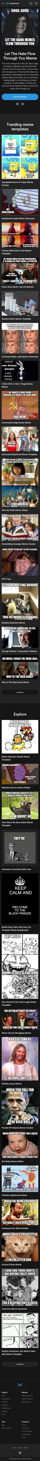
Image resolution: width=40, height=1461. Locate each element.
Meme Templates (27, 1399)
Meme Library (26, 1402)
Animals (4, 1402)
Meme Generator (27, 1396)
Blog (3, 1425)
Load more (20, 692)
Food (3, 1414)
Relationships (6, 1408)
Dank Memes (6, 1399)
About (24, 1425)
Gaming (4, 1411)
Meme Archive (6, 1428)
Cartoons (5, 1405)
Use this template (20, 97)
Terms (14, 1448)
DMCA (24, 1437)
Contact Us (25, 1428)
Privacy (20, 1448)
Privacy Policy (26, 1434)
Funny (4, 1396)
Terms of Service (27, 1431)
